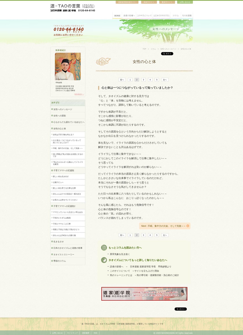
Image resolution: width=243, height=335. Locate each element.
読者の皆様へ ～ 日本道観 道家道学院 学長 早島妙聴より (140, 266)
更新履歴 (85, 333)
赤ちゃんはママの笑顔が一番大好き (67, 194)
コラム (175, 15)
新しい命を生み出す (61, 176)
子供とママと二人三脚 (61, 224)
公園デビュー (58, 182)
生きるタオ (58, 241)
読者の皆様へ (129, 15)
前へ (122, 79)
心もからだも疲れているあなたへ (69, 122)
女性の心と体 (59, 128)
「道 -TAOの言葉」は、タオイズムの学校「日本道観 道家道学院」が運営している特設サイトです (121, 324)
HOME (117, 15)
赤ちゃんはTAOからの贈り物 (64, 235)
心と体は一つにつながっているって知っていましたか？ (67, 141)
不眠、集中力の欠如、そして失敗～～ (68, 148)
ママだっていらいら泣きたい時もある (68, 212)
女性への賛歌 (59, 115)
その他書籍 (187, 15)
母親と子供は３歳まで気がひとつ (66, 229)
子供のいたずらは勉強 (61, 218)
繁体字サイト (167, 2)
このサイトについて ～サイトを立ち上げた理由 (134, 271)
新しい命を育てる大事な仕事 (64, 188)
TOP (144, 49)
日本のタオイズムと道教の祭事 (67, 248)
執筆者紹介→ (79, 94)
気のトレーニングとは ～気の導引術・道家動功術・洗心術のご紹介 (144, 275)
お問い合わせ (185, 2)
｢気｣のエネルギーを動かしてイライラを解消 (68, 163)
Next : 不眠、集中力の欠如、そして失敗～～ (163, 226)
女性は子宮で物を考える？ (63, 134)
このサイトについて (144, 15)
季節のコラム (59, 261)
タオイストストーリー (63, 254)
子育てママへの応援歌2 (64, 206)
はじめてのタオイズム (161, 15)
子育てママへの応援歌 (63, 170)
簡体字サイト (149, 2)
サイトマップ (72, 333)
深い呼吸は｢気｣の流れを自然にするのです (68, 155)
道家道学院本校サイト (127, 2)
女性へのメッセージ (168, 49)
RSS (95, 333)
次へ (165, 79)
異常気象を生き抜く (120, 254)
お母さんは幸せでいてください (65, 200)
